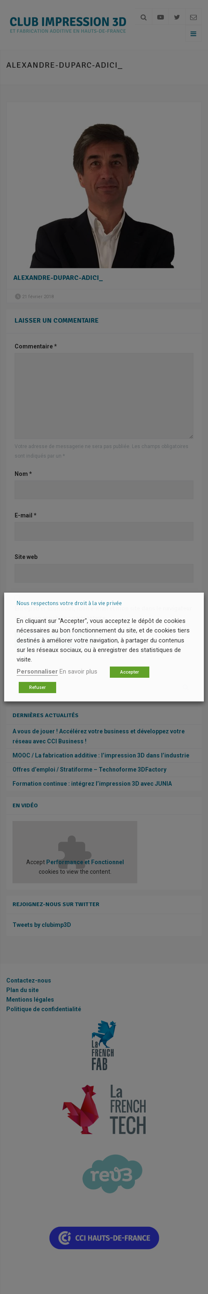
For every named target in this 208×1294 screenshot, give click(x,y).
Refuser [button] (37, 687)
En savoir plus (78, 671)
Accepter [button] (129, 672)
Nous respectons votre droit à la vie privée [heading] (69, 603)
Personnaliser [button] (37, 671)
